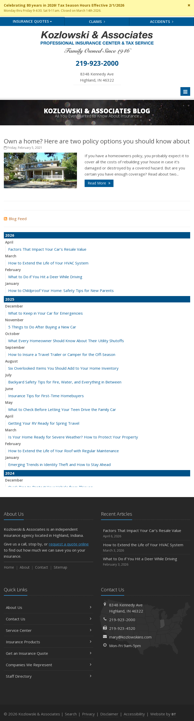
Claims (97, 21)
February (13, 269)
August (11, 361)
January (12, 283)
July (8, 374)
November (14, 319)
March (10, 255)
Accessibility (134, 713)
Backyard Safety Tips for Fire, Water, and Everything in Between (64, 381)
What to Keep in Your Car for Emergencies (45, 313)
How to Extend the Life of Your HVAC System (48, 262)
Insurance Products (48, 641)
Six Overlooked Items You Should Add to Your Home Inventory (63, 368)
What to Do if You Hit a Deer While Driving (45, 276)
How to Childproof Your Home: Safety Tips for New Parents (61, 290)
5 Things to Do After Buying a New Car (42, 326)
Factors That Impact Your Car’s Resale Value (47, 249)
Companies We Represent (48, 664)
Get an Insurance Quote (48, 653)
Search (71, 713)
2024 (9, 473)
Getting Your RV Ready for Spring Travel (43, 423)
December (14, 306)
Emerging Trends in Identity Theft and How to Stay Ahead (59, 464)
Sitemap (60, 567)
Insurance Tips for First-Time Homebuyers (46, 395)
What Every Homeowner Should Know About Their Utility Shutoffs (66, 340)
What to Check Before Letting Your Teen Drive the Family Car (62, 409)
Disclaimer (109, 713)
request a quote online (69, 543)
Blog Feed (15, 218)
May (9, 402)
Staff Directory (48, 676)
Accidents (161, 21)
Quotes (32, 21)
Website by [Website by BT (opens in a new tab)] (163, 713)
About (25, 567)
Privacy (88, 713)
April (9, 242)
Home (9, 567)
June (9, 388)
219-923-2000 (122, 619)
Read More (99, 183)
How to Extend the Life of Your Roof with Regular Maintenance (63, 450)
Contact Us (48, 618)
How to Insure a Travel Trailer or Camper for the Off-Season (61, 354)
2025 (9, 299)
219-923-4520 (122, 628)
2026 (9, 235)
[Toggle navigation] (185, 91)
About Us (48, 607)
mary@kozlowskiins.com (130, 636)
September (15, 347)
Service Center (48, 630)
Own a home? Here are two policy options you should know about (97, 141)
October (12, 333)
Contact (41, 567)
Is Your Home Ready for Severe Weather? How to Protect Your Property (73, 436)
